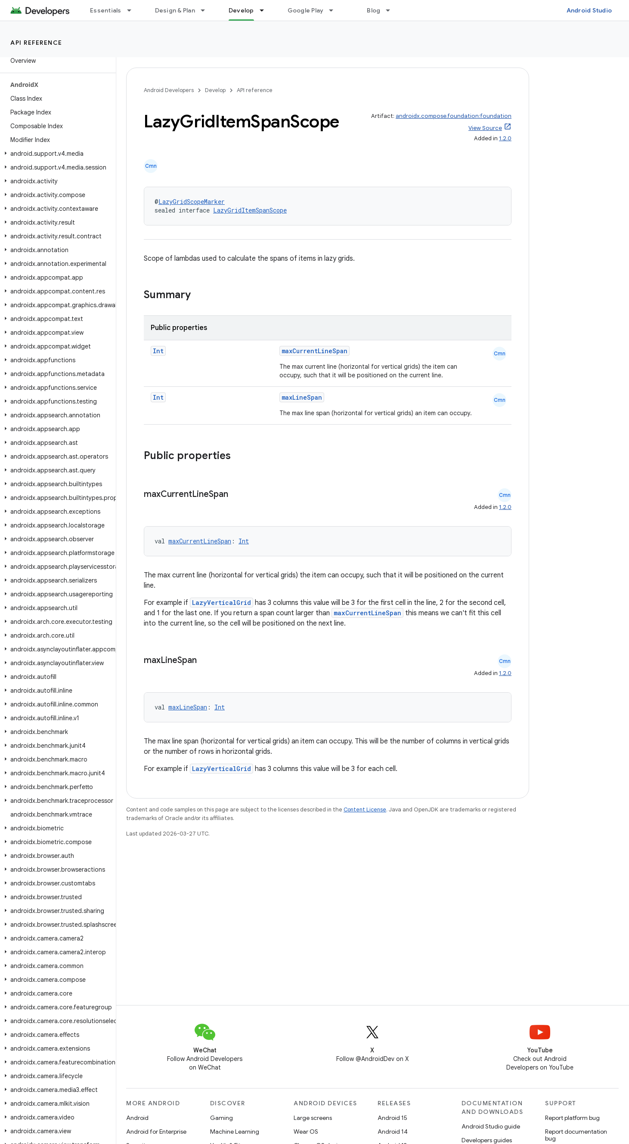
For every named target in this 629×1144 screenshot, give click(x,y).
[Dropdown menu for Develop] (265, 10)
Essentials (105, 10)
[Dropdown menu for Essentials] (133, 10)
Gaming (221, 1118)
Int (158, 351)
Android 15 (392, 1118)
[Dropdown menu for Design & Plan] (206, 10)
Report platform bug (572, 1118)
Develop (215, 90)
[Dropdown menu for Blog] (391, 10)
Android (137, 1118)
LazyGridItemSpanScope (250, 210)
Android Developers (169, 90)
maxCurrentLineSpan (314, 351)
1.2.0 (505, 138)
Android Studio (589, 10)
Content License (365, 809)
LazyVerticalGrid (221, 602)
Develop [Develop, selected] (241, 10)
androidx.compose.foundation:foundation (453, 116)
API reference (36, 42)
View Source (485, 128)
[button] (56, 153)
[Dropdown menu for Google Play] (335, 10)
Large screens (313, 1118)
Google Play (306, 10)
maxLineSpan (302, 397)
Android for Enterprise (156, 1131)
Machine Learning (234, 1131)
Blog (373, 10)
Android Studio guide (491, 1126)
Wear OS (306, 1131)
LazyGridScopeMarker (191, 201)
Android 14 (393, 1131)
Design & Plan (175, 10)
